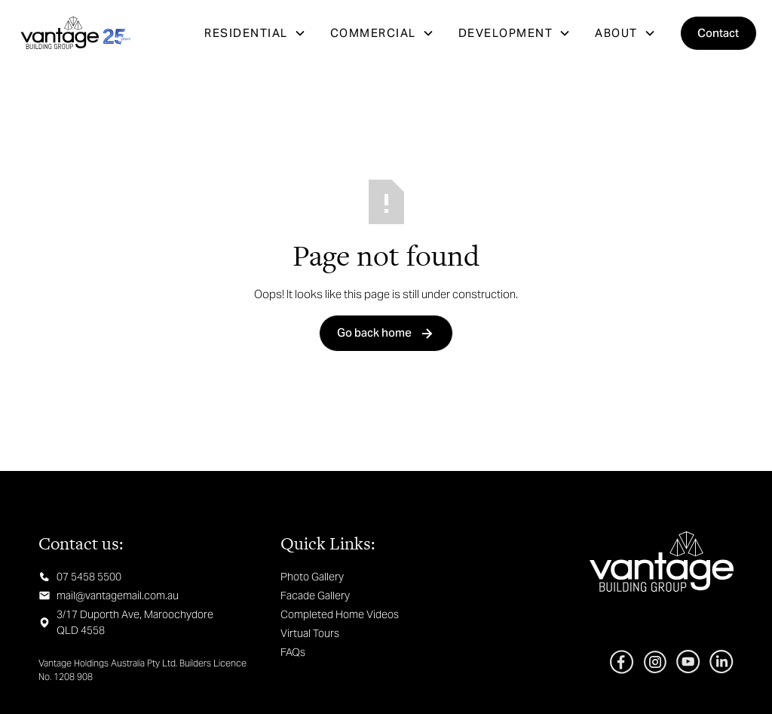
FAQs (292, 652)
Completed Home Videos (339, 614)
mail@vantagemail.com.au (118, 595)
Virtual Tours (309, 633)
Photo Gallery (312, 576)
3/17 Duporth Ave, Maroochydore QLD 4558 (135, 622)
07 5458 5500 (89, 576)
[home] (75, 33)
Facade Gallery (315, 595)
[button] (255, 33)
